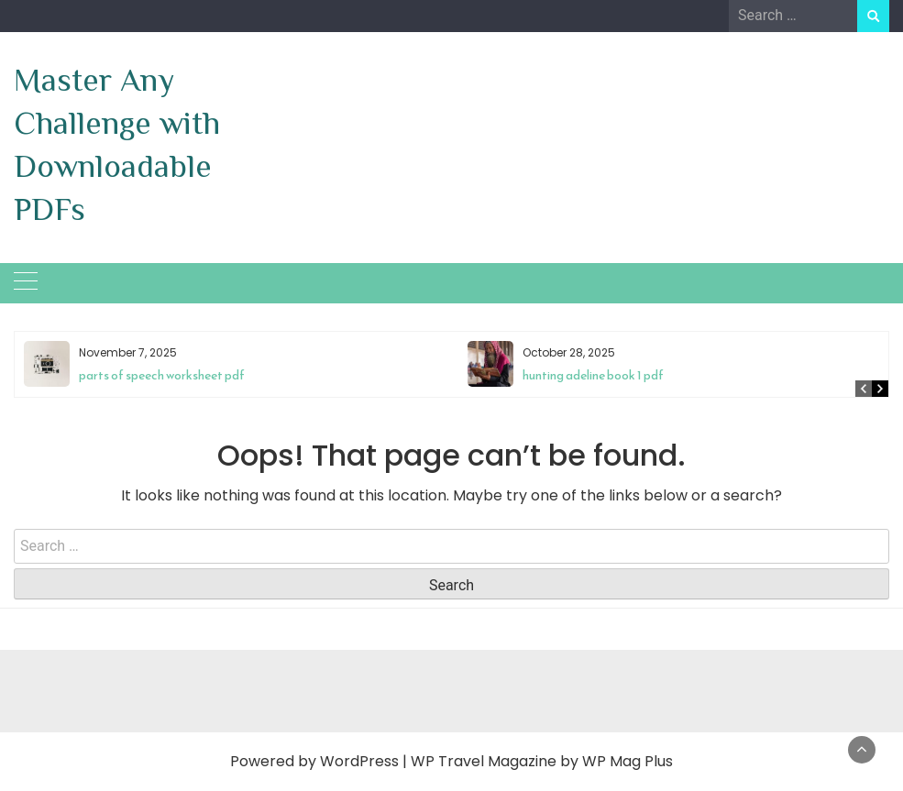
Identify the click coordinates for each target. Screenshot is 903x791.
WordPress (359, 761)
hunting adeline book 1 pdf (593, 375)
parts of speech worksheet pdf (162, 375)
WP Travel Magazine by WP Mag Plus (542, 761)
